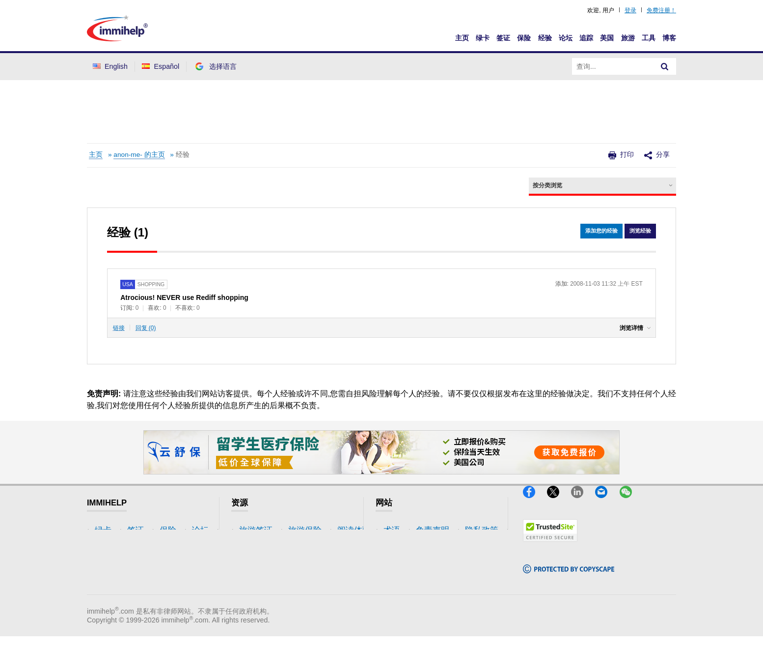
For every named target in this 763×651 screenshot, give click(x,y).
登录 (630, 10)
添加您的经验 (598, 231)
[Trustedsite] (550, 546)
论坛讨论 (255, 574)
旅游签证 (255, 530)
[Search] (665, 66)
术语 (391, 530)
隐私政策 (400, 559)
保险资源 (255, 589)
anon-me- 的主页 (138, 154)
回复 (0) (146, 328)
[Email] (607, 502)
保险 (524, 38)
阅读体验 (255, 559)
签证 (503, 38)
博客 (669, 38)
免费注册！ (661, 10)
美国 (607, 38)
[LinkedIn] (583, 502)
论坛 (565, 38)
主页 (462, 38)
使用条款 (400, 574)
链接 (119, 328)
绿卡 (483, 38)
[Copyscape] (568, 577)
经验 (545, 38)
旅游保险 (255, 545)
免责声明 (400, 545)
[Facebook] (535, 502)
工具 (648, 38)
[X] (559, 502)
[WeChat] (630, 502)
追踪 (586, 38)
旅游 (628, 38)
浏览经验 (639, 231)
